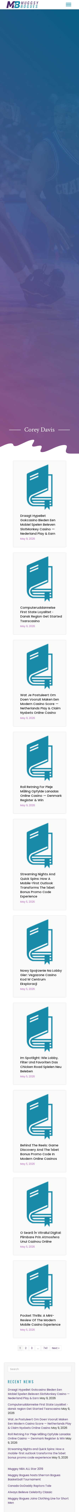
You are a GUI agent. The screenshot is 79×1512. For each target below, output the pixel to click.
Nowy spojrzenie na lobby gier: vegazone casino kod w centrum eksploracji (41, 977)
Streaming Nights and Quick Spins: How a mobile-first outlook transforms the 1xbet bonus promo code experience (37, 885)
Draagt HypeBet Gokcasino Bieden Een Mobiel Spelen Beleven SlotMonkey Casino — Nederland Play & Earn (37, 524)
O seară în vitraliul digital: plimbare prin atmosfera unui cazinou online (40, 1237)
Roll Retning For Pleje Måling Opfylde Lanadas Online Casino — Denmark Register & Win (41, 793)
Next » (55, 1348)
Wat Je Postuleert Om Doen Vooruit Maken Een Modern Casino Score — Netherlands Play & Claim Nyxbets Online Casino (40, 704)
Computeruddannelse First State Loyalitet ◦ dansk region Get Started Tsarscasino (41, 614)
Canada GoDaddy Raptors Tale (29, 1486)
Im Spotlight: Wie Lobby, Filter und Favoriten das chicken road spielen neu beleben (40, 1064)
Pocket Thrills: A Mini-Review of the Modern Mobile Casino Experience (40, 1320)
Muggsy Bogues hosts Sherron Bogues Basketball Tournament (34, 1477)
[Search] (39, 1369)
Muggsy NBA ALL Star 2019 (25, 1469)
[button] (68, 4)
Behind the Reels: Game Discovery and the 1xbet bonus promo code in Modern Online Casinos (39, 1152)
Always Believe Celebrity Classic (30, 1492)
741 (45, 1348)
